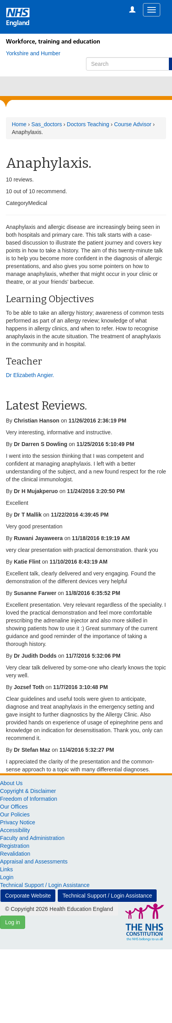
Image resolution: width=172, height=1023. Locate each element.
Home (19, 124)
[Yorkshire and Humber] (33, 53)
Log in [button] (12, 922)
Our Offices (14, 807)
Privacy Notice (17, 822)
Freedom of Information (28, 799)
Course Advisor (132, 124)
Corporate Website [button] (28, 895)
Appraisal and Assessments (34, 861)
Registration (14, 846)
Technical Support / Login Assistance (45, 885)
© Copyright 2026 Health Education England (59, 909)
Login (6, 877)
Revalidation (15, 854)
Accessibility (15, 830)
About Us (11, 783)
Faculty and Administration (32, 838)
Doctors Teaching (88, 124)
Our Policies (14, 814)
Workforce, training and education (53, 41)
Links (6, 869)
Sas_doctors (46, 124)
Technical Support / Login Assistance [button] (107, 895)
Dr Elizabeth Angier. (30, 375)
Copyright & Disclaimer (28, 791)
